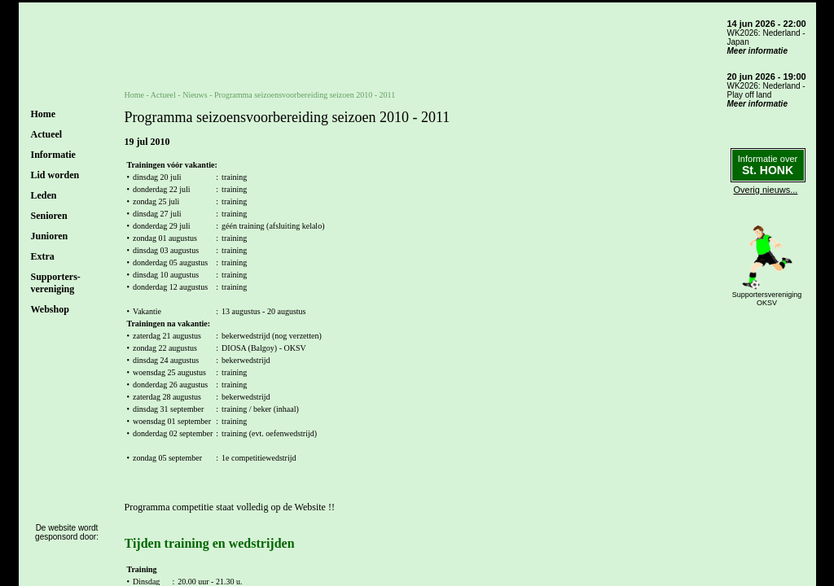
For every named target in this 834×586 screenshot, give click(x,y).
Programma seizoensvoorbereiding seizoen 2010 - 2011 (304, 94)
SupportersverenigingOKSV (767, 299)
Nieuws (195, 94)
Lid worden (55, 175)
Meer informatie (757, 50)
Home (43, 114)
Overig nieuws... (766, 190)
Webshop (50, 309)
